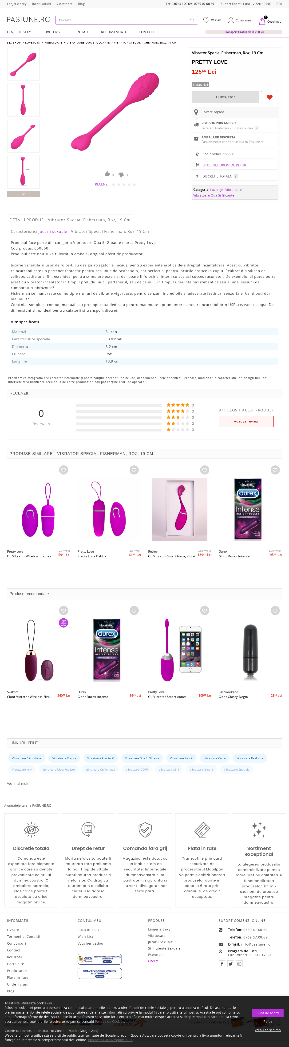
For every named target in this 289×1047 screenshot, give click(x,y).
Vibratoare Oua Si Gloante (87, 42)
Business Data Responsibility (110, 1040)
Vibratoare (53, 42)
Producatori (17, 971)
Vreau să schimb (268, 1030)
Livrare (13, 930)
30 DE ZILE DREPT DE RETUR (224, 176)
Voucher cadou (90, 943)
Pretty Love (210, 61)
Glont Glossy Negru (234, 710)
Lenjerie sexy (159, 929)
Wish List (85, 936)
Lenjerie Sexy (19, 31)
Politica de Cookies (109, 1021)
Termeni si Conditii (23, 936)
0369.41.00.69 (182, 3)
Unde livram (17, 984)
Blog (11, 991)
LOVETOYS (51, 31)
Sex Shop (14, 42)
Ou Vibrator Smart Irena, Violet (172, 569)
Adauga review (246, 421)
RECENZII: (102, 183)
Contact (147, 31)
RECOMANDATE (114, 31)
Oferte (153, 961)
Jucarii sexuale (53, 231)
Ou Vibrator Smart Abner (167, 710)
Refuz (267, 1021)
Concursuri (16, 943)
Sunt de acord (268, 1013)
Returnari (15, 957)
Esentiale (80, 31)
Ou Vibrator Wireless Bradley (29, 569)
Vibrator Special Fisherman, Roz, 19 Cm (144, 42)
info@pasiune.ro (255, 944)
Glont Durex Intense (234, 569)
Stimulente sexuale (164, 948)
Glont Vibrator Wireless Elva (28, 710)
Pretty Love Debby (92, 569)
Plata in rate (17, 977)
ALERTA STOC (225, 97)
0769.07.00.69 (204, 3)
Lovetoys (32, 42)
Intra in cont (88, 930)
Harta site (15, 964)
